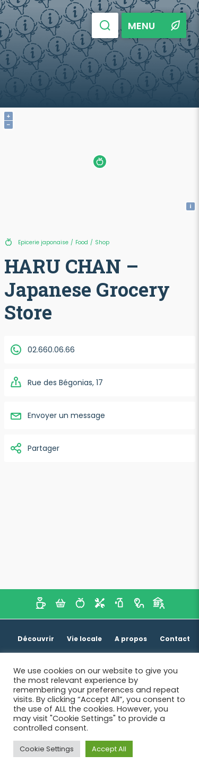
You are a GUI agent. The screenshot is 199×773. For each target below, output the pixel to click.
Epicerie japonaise (43, 242)
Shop (102, 242)
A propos (131, 638)
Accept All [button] (109, 749)
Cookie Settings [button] (47, 749)
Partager (34, 448)
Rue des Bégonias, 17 (56, 382)
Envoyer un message (57, 415)
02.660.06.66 (42, 349)
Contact (175, 638)
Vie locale (84, 638)
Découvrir (36, 638)
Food (81, 242)
